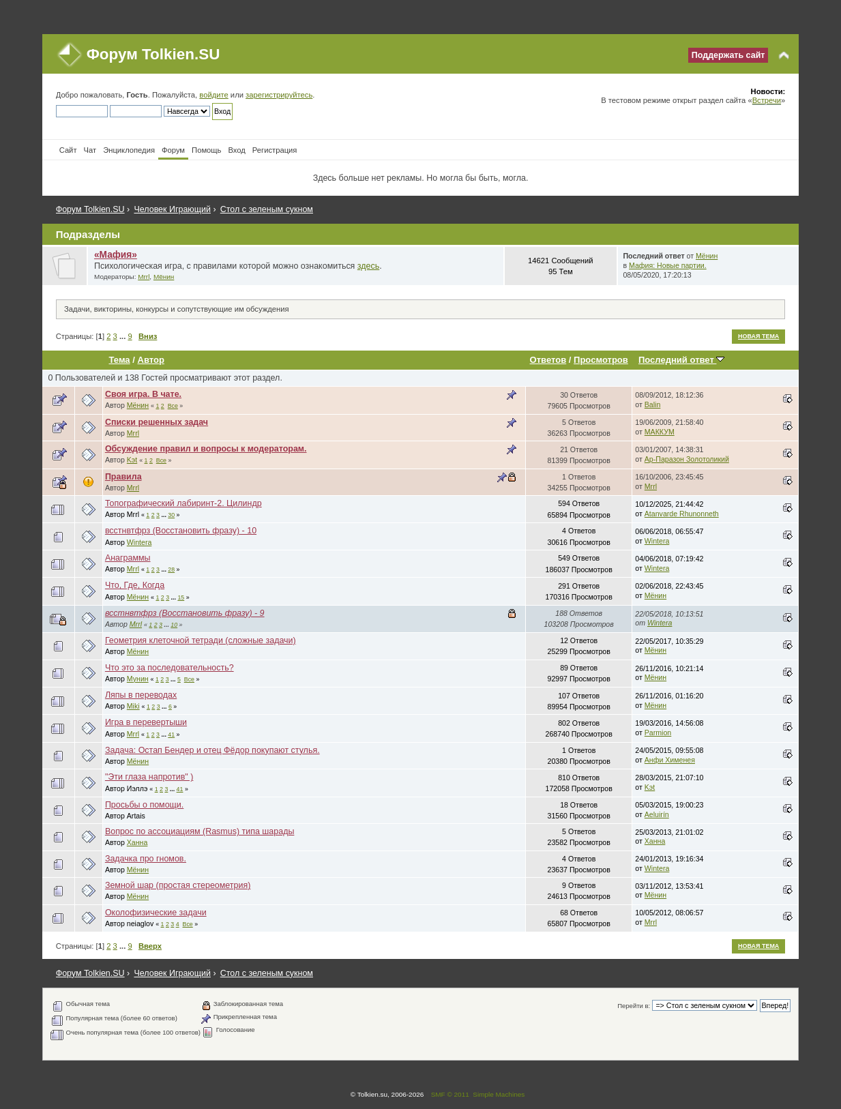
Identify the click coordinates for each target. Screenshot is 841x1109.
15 (180, 597)
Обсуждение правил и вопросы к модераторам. (206, 449)
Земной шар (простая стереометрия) (178, 885)
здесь (368, 266)
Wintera (139, 542)
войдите (213, 95)
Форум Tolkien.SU (153, 54)
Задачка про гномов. (145, 858)
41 (171, 734)
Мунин (138, 679)
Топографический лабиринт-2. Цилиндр (183, 503)
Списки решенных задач (156, 422)
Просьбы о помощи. (144, 805)
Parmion (658, 732)
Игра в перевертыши (146, 722)
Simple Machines (499, 1094)
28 (171, 569)
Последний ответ (681, 360)
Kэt (132, 460)
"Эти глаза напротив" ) (149, 777)
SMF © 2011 (450, 1094)
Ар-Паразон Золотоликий (687, 459)
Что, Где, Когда (134, 585)
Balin (653, 404)
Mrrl (143, 276)
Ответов (548, 360)
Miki (133, 706)
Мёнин (163, 276)
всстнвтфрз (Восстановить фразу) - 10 (180, 530)
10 (174, 624)
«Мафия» (115, 255)
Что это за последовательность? (169, 667)
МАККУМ (660, 432)
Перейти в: (633, 1005)
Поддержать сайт (728, 55)
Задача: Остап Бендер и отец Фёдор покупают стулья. (212, 750)
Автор (150, 360)
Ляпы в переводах (141, 695)
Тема (119, 360)
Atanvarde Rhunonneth (682, 513)
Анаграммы (128, 558)
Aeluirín (657, 814)
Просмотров (601, 360)
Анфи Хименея (670, 760)
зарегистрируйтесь (279, 95)
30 (171, 515)
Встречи (766, 100)
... (123, 336)
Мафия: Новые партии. (668, 265)
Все (173, 405)
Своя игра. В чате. (143, 394)
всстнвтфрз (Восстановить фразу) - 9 (185, 613)
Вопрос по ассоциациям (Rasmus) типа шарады (200, 831)
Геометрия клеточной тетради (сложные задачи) (200, 640)
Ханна (137, 842)
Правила (123, 477)
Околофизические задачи (156, 912)
